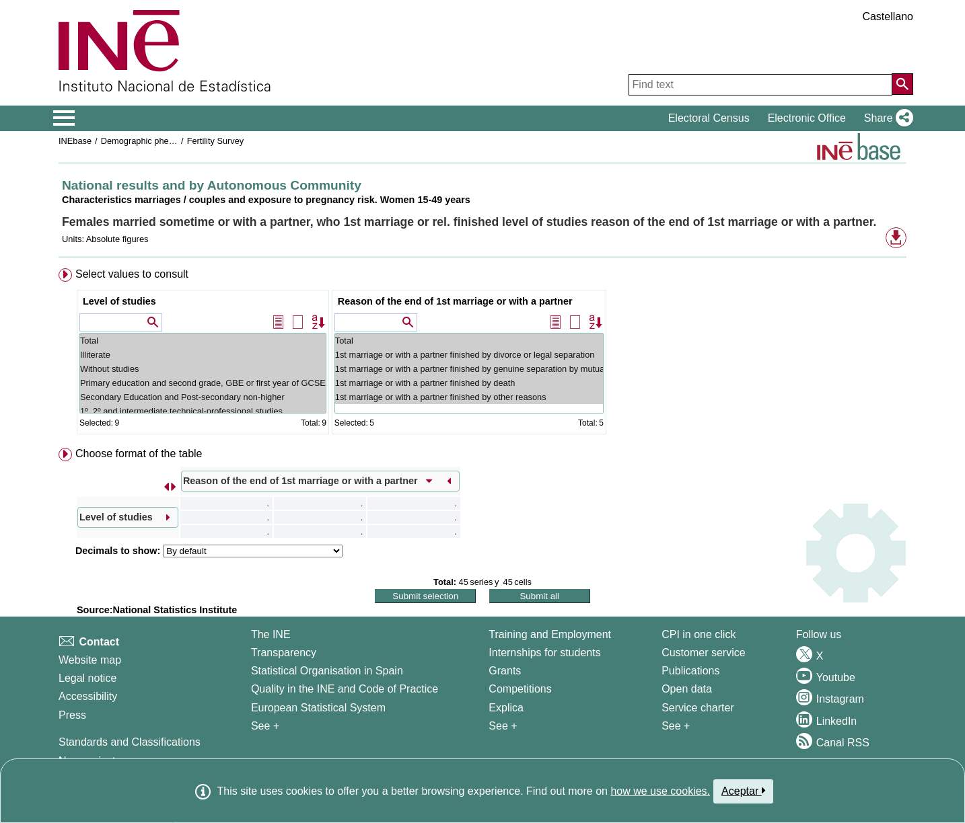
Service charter (698, 707)
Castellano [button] (887, 16)
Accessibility (88, 696)
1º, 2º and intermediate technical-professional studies (203, 411)
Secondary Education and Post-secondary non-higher (203, 397)
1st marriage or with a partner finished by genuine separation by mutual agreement (469, 369)
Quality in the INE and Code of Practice (344, 689)
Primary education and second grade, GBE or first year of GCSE (203, 383)
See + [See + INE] (265, 726)
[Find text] (760, 84)
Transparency (283, 652)
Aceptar (743, 791)
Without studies (203, 369)
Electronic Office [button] (807, 118)
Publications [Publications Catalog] (690, 670)
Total (203, 341)
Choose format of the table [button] (139, 453)
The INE (271, 634)
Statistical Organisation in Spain (327, 670)
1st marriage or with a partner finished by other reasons (469, 397)
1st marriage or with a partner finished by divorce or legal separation (469, 355)
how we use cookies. (660, 791)
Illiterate (203, 355)
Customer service (703, 652)
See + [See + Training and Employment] (503, 726)
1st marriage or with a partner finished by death (469, 383)
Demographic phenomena (150, 141)
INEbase (75, 141)
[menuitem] (482, 354)
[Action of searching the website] (902, 84)
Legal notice (87, 678)
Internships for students (544, 652)
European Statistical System (318, 707)
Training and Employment (550, 634)
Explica (506, 707)
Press (72, 715)
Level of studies (119, 301)
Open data (687, 689)
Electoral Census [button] (709, 118)
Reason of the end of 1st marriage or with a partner (455, 301)
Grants (505, 670)
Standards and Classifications (130, 742)
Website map (90, 660)
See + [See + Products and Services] (676, 726)
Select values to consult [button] (131, 274)
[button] (886, 118)
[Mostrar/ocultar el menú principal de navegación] (64, 118)
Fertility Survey (215, 141)
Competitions (520, 689)
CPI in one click (699, 634)
